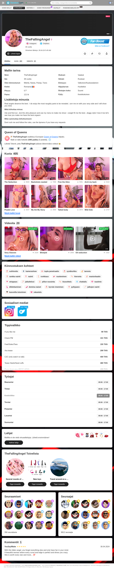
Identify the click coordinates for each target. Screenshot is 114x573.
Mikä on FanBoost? (102, 46)
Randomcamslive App (71, 8)
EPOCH (53, 565)
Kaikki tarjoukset (44, 8)
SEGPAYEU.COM (61, 565)
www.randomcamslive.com (32, 565)
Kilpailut (57, 8)
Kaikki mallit (7, 8)
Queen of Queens (51, 137)
